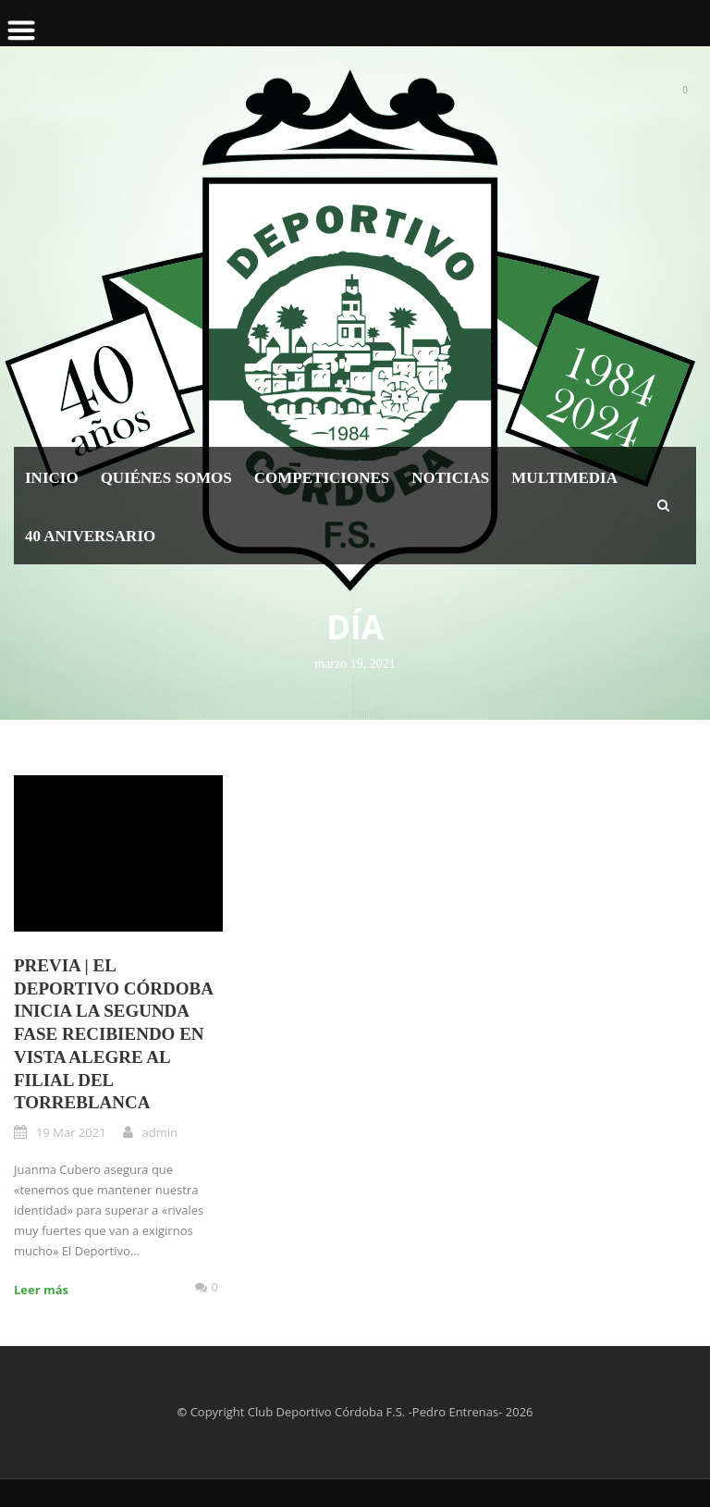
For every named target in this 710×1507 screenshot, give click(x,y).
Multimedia (564, 478)
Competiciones (321, 478)
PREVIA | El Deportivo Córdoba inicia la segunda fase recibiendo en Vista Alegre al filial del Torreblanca (113, 1034)
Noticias (450, 478)
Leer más (41, 1289)
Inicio (52, 478)
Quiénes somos (166, 478)
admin (160, 1132)
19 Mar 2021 (71, 1132)
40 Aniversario (90, 536)
